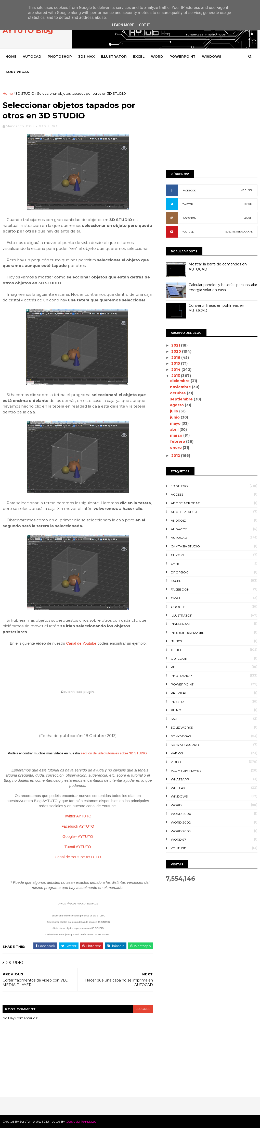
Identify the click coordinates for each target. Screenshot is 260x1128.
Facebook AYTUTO (77, 826)
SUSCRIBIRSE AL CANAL (239, 231)
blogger (143, 1009)
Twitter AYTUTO (78, 816)
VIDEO (176, 762)
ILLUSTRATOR (114, 56)
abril (174, 429)
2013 (176, 375)
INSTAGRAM (190, 218)
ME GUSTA (246, 190)
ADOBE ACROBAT (185, 503)
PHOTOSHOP (60, 56)
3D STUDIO (25, 93)
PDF (174, 667)
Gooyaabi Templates (81, 1121)
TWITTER (188, 204)
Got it (144, 25)
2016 (176, 357)
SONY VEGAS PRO (185, 745)
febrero (178, 441)
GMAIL (176, 598)
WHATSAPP (180, 779)
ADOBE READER (184, 512)
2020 (176, 351)
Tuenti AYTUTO (77, 846)
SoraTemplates (30, 1121)
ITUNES (176, 641)
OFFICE (176, 650)
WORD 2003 (181, 831)
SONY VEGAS (17, 72)
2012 (176, 455)
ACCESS (177, 494)
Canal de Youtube (81, 643)
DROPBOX (179, 572)
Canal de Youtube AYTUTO (78, 857)
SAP (174, 719)
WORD (157, 56)
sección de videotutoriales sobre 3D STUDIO (114, 753)
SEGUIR (248, 204)
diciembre (180, 380)
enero (176, 447)
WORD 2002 (181, 822)
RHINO (176, 710)
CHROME (178, 555)
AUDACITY (179, 529)
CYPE (175, 564)
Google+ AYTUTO (77, 836)
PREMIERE (179, 693)
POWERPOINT (183, 56)
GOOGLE (178, 607)
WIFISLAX (178, 788)
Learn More (123, 25)
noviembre (181, 387)
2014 (176, 369)
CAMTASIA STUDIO (185, 546)
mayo (175, 423)
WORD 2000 (181, 814)
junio (175, 417)
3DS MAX (86, 56)
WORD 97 (178, 839)
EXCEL (139, 56)
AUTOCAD (32, 56)
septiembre (182, 399)
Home (11, 56)
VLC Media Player (186, 771)
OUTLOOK (179, 658)
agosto (177, 405)
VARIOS (177, 753)
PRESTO (177, 702)
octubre (178, 393)
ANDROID (178, 520)
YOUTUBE (188, 231)
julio (174, 411)
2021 (176, 345)
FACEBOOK (189, 190)
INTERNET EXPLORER (187, 632)
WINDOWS (211, 56)
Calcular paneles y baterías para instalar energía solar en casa (223, 287)
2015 (176, 363)
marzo (176, 435)
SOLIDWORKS (182, 727)
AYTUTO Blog (28, 30)
